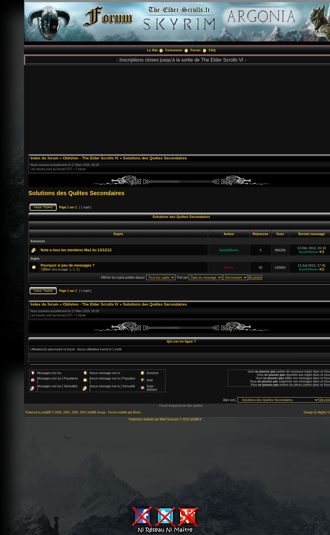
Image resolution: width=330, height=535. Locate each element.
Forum (195, 50)
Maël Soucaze (169, 419)
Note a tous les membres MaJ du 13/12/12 (76, 250)
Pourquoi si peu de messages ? (68, 265)
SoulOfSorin (229, 250)
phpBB (46, 412)
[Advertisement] (165, 463)
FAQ (212, 50)
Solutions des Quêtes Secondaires (155, 158)
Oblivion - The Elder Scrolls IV (91, 158)
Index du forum (45, 158)
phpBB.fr (196, 419)
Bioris (228, 267)
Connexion (173, 50)
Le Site (152, 50)
